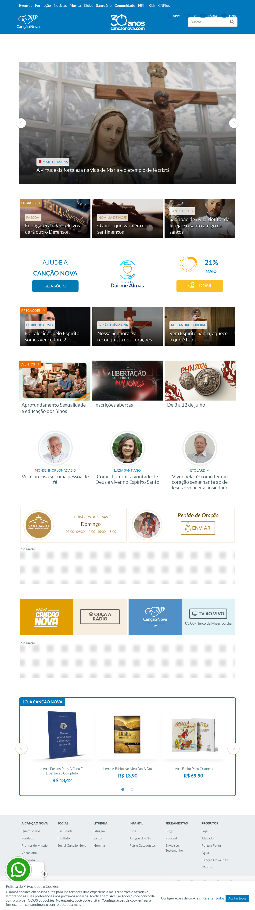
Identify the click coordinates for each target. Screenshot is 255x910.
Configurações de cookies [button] (180, 898)
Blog (168, 831)
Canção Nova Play (214, 860)
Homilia (99, 845)
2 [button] (132, 789)
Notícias (60, 5)
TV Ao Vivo (211, 613)
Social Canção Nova (71, 845)
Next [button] (234, 123)
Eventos (27, 364)
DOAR (205, 285)
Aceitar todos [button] (237, 898)
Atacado (207, 838)
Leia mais (74, 904)
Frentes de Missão (35, 845)
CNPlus (207, 867)
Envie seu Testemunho (174, 848)
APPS (176, 15)
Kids (132, 831)
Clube (88, 5)
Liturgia (28, 203)
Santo (97, 838)
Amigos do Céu (140, 838)
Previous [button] (21, 123)
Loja (204, 831)
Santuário (104, 5)
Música (75, 5)
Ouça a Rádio (102, 616)
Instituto (63, 838)
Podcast (171, 838)
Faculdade (64, 831)
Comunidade (125, 5)
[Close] (35, 874)
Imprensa (28, 860)
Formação (43, 5)
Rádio (212, 15)
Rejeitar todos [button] (213, 898)
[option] (127, 123)
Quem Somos (31, 831)
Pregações (30, 310)
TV (194, 15)
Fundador (29, 838)
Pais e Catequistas (142, 845)
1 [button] (122, 789)
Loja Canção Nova (42, 702)
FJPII (142, 5)
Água (205, 853)
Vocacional (30, 853)
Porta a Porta (211, 845)
